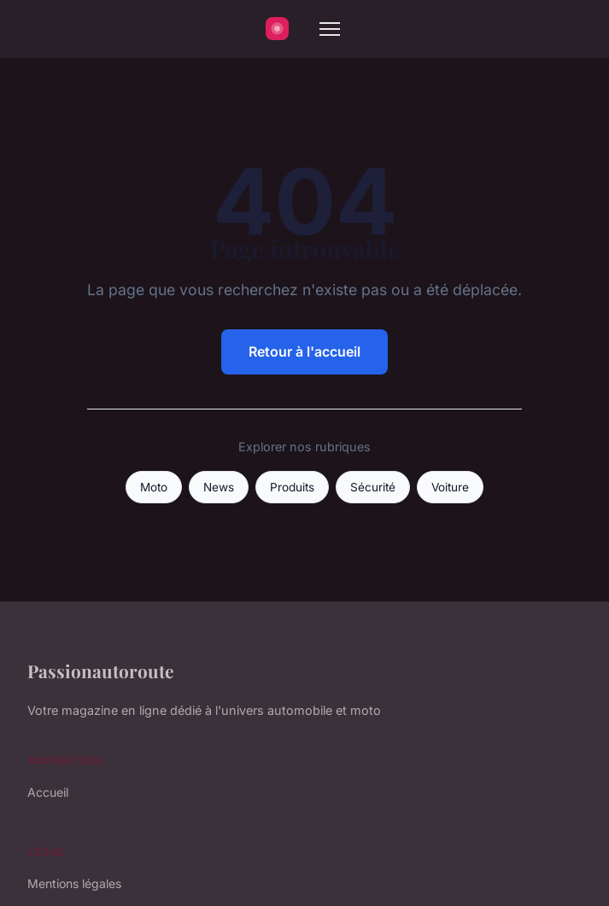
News (218, 487)
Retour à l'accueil (304, 351)
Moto (153, 487)
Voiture (450, 487)
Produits (292, 487)
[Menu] (330, 29)
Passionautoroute (100, 670)
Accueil (47, 792)
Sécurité (372, 487)
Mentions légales (74, 883)
